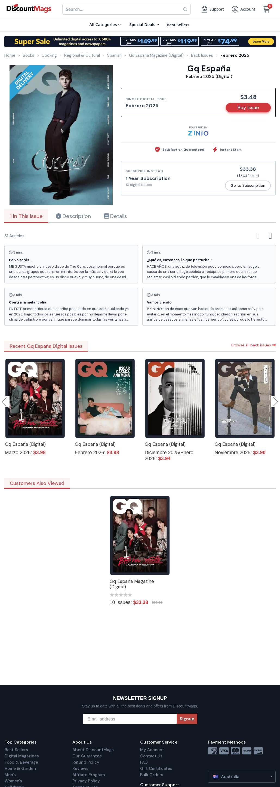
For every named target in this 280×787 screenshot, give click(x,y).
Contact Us (151, 756)
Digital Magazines (22, 756)
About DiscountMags (93, 750)
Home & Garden (20, 768)
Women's (13, 781)
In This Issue (26, 216)
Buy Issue (248, 107)
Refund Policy (85, 762)
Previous (5, 401)
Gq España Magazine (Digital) (132, 584)
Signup (187, 719)
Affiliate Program (88, 774)
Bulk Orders (151, 774)
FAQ (144, 762)
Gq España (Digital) (25, 444)
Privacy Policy (86, 781)
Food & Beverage (21, 762)
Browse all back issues (253, 345)
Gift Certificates (156, 768)
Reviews (80, 768)
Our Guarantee (87, 756)
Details (115, 216)
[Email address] (130, 719)
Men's (10, 774)
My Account (152, 750)
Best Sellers (16, 750)
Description (73, 216)
